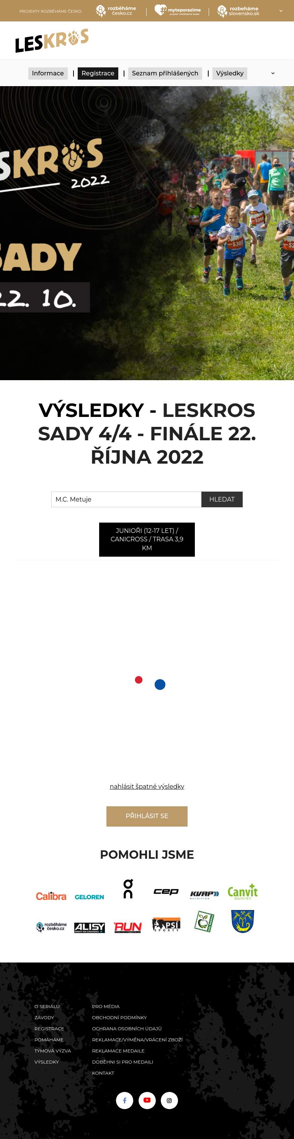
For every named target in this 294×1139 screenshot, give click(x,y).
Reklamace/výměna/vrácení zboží (137, 1040)
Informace (48, 73)
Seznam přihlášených (165, 73)
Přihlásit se (147, 816)
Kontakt (103, 1073)
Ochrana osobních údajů (127, 1028)
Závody (44, 1017)
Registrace (98, 73)
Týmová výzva (52, 1051)
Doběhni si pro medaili (122, 1062)
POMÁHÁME (49, 1040)
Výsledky (230, 73)
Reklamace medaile (118, 1051)
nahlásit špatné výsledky (147, 786)
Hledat (222, 499)
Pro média (105, 1006)
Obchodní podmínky (119, 1017)
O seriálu (47, 1006)
